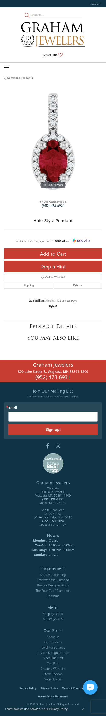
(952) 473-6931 (53, 205)
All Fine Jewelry (53, 619)
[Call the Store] (53, 499)
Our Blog (53, 663)
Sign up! (53, 429)
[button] (95, 3)
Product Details (53, 326)
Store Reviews (53, 674)
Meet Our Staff (53, 658)
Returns (77, 285)
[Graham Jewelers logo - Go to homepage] (53, 35)
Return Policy (27, 688)
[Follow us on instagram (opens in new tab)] (58, 446)
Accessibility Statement (53, 696)
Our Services (53, 642)
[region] (53, 141)
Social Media (53, 679)
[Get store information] (53, 503)
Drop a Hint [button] (53, 266)
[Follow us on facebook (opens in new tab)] (47, 446)
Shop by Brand (53, 614)
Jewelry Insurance (53, 647)
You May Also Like (53, 338)
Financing (53, 596)
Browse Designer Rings (53, 585)
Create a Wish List (53, 669)
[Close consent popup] (82, 709)
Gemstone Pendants (20, 78)
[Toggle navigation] (7, 66)
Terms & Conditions (74, 688)
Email (12, 407)
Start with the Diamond (53, 580)
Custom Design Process (53, 653)
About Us (53, 637)
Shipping (29, 285)
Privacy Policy (49, 688)
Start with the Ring (53, 575)
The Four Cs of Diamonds (52, 591)
